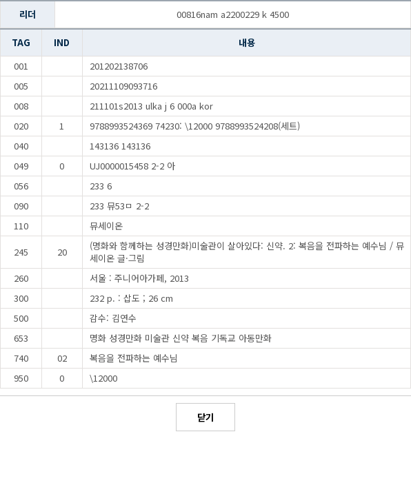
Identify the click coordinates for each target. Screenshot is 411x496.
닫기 (205, 417)
